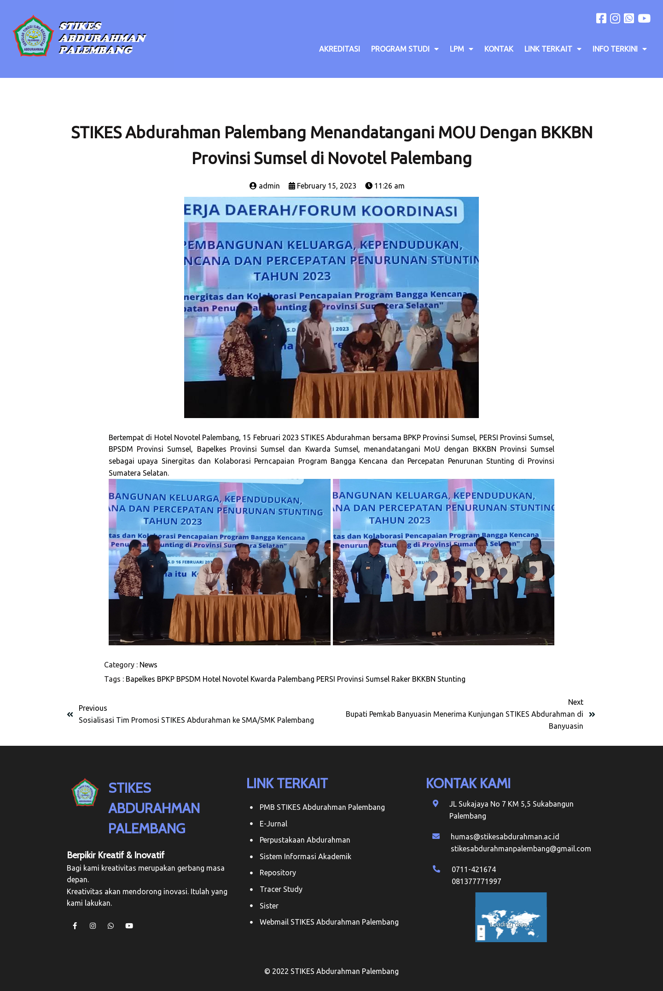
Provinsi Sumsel (363, 679)
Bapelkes (140, 679)
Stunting (451, 679)
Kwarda (263, 679)
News (148, 665)
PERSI (325, 679)
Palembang (296, 679)
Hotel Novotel (226, 679)
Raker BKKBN (413, 679)
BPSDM (188, 679)
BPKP (165, 679)
